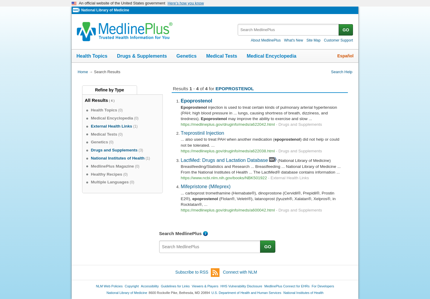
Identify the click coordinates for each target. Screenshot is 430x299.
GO (346, 29)
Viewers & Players (205, 286)
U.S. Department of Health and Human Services (246, 293)
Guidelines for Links (175, 286)
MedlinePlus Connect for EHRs (286, 286)
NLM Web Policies (109, 286)
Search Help (341, 72)
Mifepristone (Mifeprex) (206, 186)
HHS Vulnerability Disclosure (241, 286)
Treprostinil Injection (202, 133)
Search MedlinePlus (180, 233)
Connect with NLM (240, 272)
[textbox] (289, 30)
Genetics (186, 56)
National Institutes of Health (303, 293)
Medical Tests (221, 56)
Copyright (132, 286)
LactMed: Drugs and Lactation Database (224, 160)
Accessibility (150, 286)
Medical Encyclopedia (271, 56)
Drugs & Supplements (142, 56)
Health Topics (92, 56)
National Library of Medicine (105, 10)
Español (345, 55)
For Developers (323, 286)
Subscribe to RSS (197, 272)
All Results (96, 100)
